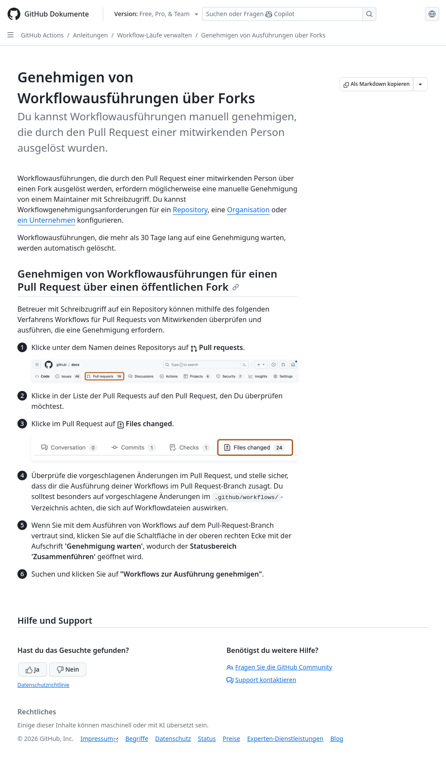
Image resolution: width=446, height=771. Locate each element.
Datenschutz (173, 738)
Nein (68, 669)
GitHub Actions (42, 35)
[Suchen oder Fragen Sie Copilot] (289, 14)
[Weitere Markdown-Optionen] (420, 84)
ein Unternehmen (46, 220)
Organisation (248, 209)
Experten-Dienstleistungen (285, 738)
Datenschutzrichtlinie (43, 685)
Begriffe (137, 738)
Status (207, 738)
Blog (337, 738)
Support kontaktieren (261, 680)
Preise (231, 738)
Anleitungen (90, 35)
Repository (190, 209)
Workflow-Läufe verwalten (154, 35)
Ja (33, 669)
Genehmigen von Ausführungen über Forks (263, 35)
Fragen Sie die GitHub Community (279, 667)
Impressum (97, 738)
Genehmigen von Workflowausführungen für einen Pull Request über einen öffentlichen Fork (147, 280)
